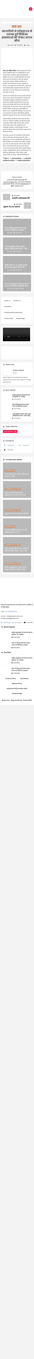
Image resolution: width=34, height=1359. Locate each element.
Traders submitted (23, 149)
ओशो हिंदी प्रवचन (9, 450)
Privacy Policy (25, 295)
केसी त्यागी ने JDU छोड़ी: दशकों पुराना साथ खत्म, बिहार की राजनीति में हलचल (16, 254)
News (15, 26)
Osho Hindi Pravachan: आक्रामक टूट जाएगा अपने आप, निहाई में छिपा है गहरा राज (16, 475)
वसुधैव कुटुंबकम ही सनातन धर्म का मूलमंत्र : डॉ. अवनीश (21, 377)
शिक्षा (16, 525)
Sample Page (7, 301)
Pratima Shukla (10, 277)
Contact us (14, 290)
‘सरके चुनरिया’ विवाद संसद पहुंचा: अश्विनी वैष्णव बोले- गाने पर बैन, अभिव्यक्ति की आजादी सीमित (17, 236)
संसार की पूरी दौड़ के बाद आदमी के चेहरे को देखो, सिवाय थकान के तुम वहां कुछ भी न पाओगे (16, 530)
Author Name (17, 352)
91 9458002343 (11, 591)
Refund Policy (7, 663)
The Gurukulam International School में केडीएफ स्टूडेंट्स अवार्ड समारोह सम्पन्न (17, 273)
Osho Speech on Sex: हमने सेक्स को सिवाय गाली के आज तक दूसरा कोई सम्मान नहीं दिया (16, 549)
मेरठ (18, 26)
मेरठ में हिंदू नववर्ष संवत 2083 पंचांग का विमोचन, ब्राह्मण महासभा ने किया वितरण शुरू (16, 217)
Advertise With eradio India (11, 295)
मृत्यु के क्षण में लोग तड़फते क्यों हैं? (16, 493)
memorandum (16, 147)
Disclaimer (23, 290)
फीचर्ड (16, 469)
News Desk (12, 45)
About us (6, 290)
